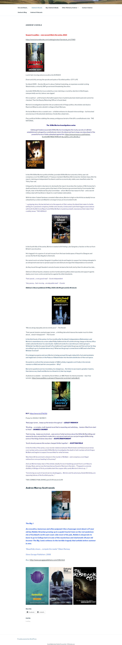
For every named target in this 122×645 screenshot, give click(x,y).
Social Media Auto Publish (53, 644)
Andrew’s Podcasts (36, 12)
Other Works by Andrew (70, 7)
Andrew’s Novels (37, 7)
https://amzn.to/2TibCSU (38, 413)
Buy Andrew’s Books (52, 7)
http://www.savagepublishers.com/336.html (47, 560)
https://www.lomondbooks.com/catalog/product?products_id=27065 (50, 39)
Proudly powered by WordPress (27, 639)
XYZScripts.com (71, 644)
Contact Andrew (87, 7)
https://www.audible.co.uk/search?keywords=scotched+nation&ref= (56, 378)
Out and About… (23, 7)
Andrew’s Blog (22, 12)
